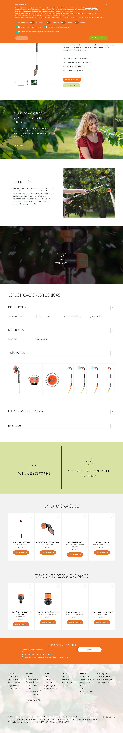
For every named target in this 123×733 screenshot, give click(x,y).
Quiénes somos (84, 676)
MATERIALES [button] (16, 330)
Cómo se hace (20, 145)
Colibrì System (49, 679)
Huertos (28, 688)
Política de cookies (103, 676)
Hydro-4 (46, 676)
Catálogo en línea (14, 689)
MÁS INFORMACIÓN (21, 552)
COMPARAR (71, 85)
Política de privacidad (104, 679)
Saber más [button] (21, 38)
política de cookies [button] (69, 11)
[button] (53, 82)
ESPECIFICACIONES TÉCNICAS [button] (26, 411)
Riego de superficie (14, 679)
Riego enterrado (13, 686)
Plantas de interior (32, 682)
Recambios (65, 676)
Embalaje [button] (14, 425)
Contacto (65, 686)
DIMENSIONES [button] (17, 307)
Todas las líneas (13, 676)
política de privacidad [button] (91, 8)
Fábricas (82, 688)
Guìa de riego (66, 679)
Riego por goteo (14, 683)
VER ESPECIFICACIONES (72, 79)
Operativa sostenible (86, 679)
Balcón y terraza (31, 685)
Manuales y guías (67, 683)
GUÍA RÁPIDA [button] (16, 353)
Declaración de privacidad (106, 683)
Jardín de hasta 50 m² (33, 691)
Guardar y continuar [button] (98, 38)
